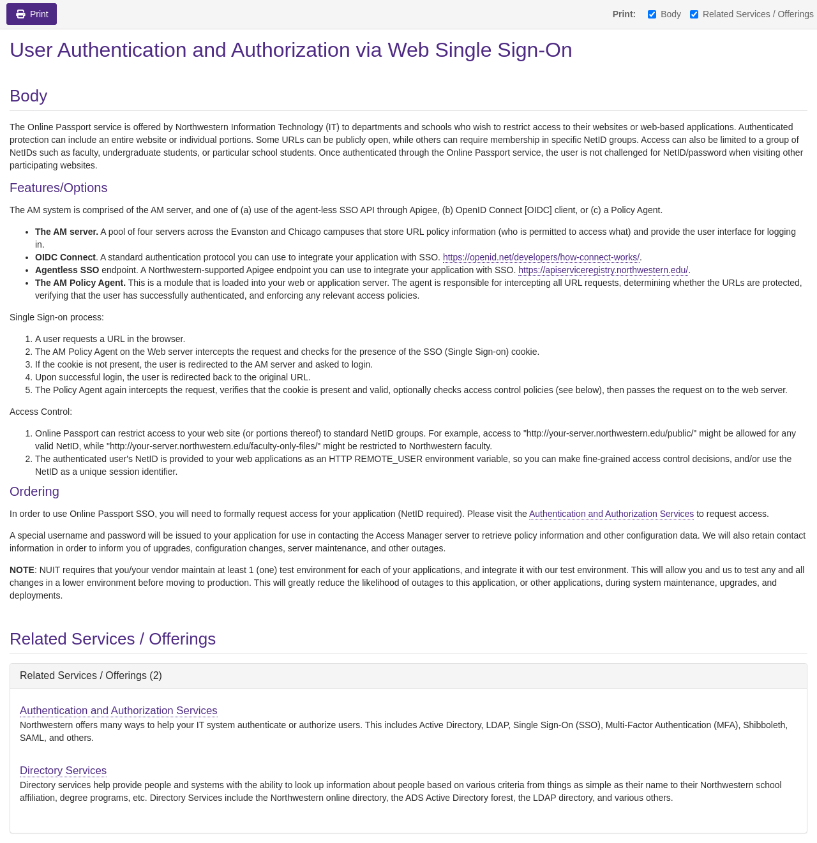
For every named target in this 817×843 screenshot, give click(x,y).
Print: (624, 14)
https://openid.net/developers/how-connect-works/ (541, 257)
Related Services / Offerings (752, 14)
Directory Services (63, 771)
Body (664, 14)
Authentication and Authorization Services (611, 514)
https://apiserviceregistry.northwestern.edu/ (603, 270)
